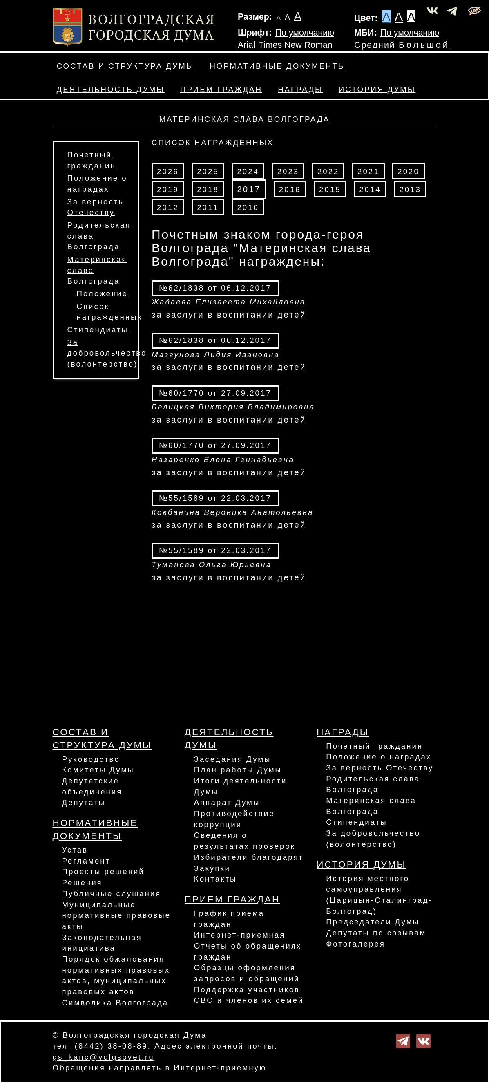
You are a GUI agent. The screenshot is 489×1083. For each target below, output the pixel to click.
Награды (300, 89)
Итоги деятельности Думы (240, 786)
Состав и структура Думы (125, 66)
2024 (248, 171)
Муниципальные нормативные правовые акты (116, 915)
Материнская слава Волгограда (371, 806)
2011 (208, 207)
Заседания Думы (232, 759)
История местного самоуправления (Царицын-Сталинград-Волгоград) (379, 894)
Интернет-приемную (220, 1067)
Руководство (91, 759)
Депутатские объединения (92, 786)
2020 (408, 171)
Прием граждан (221, 89)
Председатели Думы (373, 921)
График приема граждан (229, 919)
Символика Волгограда (115, 1002)
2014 (370, 189)
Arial (246, 45)
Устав (75, 850)
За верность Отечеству (379, 767)
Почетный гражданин (374, 746)
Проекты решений (103, 871)
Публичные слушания (111, 893)
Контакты (215, 879)
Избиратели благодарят (249, 857)
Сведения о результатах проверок (244, 840)
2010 (248, 207)
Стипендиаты (97, 329)
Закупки (212, 868)
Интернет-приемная (240, 935)
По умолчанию (304, 33)
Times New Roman (296, 45)
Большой (424, 45)
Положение (102, 293)
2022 (328, 171)
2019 (168, 189)
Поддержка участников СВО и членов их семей (249, 995)
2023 (288, 171)
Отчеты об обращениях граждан (247, 951)
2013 (410, 189)
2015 (330, 189)
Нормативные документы (278, 66)
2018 (208, 189)
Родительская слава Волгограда (373, 784)
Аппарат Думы (227, 802)
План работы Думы (238, 769)
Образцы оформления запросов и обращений (247, 973)
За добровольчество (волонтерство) (107, 353)
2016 (290, 189)
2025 (208, 171)
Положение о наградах (378, 756)
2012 (168, 207)
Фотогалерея (355, 944)
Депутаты (84, 802)
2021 (368, 171)
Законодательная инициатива (102, 943)
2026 (168, 171)
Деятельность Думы (111, 89)
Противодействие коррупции (234, 819)
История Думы (377, 89)
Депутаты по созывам (376, 933)
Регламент (86, 861)
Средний (374, 45)
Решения (82, 882)
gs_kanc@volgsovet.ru (103, 1057)
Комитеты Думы (98, 769)
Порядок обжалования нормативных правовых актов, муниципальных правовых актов (116, 975)
